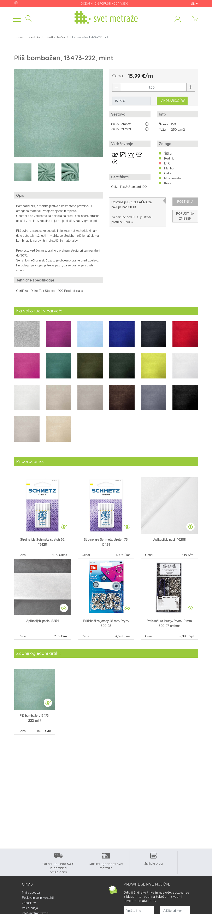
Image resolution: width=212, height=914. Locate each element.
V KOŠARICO (172, 100)
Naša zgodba (31, 892)
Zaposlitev (29, 903)
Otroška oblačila (55, 37)
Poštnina (185, 201)
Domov (18, 37)
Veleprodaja (30, 908)
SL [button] (194, 3)
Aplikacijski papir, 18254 (42, 621)
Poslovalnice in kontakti (38, 898)
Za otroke (34, 37)
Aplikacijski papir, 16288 (169, 539)
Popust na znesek (185, 216)
